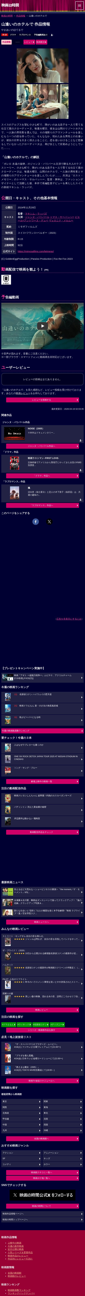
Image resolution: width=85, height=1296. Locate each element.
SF (4, 1158)
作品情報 (20, 15)
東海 (46, 1107)
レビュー (28, 42)
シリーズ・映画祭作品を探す (41, 1030)
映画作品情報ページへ (13, 1214)
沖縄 (46, 1130)
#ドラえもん (8, 1024)
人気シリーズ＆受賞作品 (20, 1252)
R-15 (5, 35)
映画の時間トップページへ (15, 1219)
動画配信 (40, 42)
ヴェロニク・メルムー (61, 220)
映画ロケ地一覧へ (41, 1178)
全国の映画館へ (41, 1138)
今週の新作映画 (16, 1246)
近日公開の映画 (16, 1249)
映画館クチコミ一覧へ (41, 1172)
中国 (5, 1125)
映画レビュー (41, 1010)
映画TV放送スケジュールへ (42, 1081)
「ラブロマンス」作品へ (41, 505)
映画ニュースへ (41, 922)
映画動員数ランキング (19, 1290)
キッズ (47, 1158)
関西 (5, 1107)
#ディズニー (56, 1024)
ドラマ (13, 35)
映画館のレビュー (17, 1276)
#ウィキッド (23, 1024)
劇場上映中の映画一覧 (41, 781)
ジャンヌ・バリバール (37, 217)
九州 (5, 1130)
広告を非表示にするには (69, 619)
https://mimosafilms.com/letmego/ (36, 251)
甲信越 (6, 1119)
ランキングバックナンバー (21, 1293)
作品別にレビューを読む (20, 1258)
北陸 (46, 1119)
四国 (46, 1125)
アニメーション (51, 1153)
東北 (46, 1113)
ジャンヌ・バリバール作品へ (41, 446)
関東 (46, 1101)
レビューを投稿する (41, 400)
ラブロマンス (25, 35)
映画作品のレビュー (18, 1255)
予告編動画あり (41, 35)
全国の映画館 (14, 1273)
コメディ (7, 1164)
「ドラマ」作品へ (41, 476)
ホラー (47, 1164)
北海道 (6, 1113)
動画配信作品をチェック (41, 832)
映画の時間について (41, 1206)
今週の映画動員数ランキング (15, 730)
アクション (8, 1153)
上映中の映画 (14, 1243)
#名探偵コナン (40, 1024)
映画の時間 (7, 15)
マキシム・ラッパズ (36, 213)
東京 (5, 1101)
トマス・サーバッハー (62, 217)
